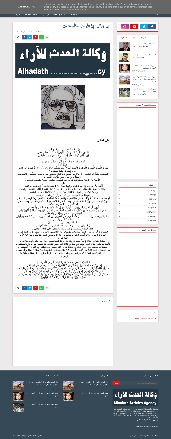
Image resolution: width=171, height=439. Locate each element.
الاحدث (134, 37)
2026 (153, 191)
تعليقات (142, 37)
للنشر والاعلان (144, 435)
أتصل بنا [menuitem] (73, 14)
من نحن (133, 435)
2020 (151, 216)
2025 (153, 195)
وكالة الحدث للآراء (19, 436)
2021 (151, 212)
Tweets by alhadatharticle (145, 318)
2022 (151, 208)
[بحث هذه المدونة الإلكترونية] (139, 383)
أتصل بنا (155, 435)
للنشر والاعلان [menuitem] (59, 14)
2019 (151, 221)
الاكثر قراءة (124, 37)
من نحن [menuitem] (46, 14)
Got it (35, 7)
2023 (152, 203)
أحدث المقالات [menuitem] (30, 14)
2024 (152, 199)
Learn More (24, 7)
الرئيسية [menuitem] (16, 14)
